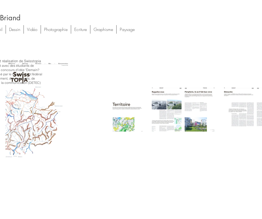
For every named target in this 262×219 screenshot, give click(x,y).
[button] (15, 29)
